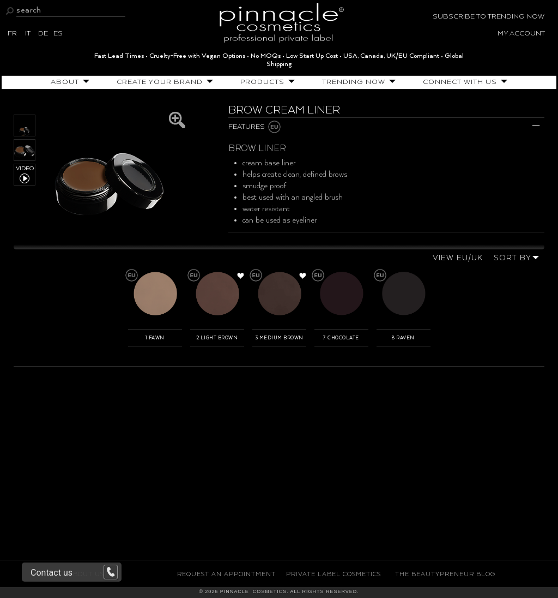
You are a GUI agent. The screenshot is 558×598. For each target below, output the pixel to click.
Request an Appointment (226, 574)
